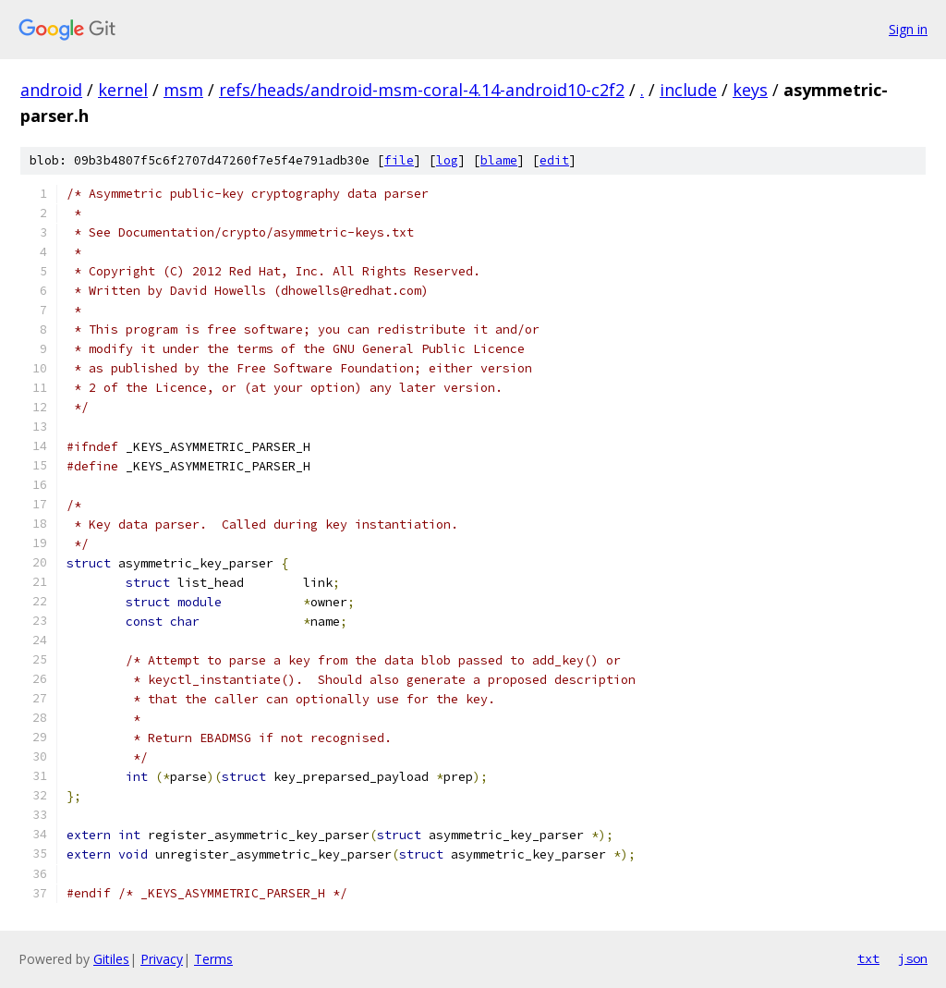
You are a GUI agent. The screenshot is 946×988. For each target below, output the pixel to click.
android (51, 90)
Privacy (161, 959)
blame (498, 160)
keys (750, 90)
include (688, 90)
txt (868, 958)
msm (183, 90)
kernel (123, 90)
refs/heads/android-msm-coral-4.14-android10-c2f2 (422, 90)
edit (554, 160)
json (913, 958)
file (399, 160)
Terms (213, 959)
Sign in (908, 29)
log (447, 160)
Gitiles (111, 959)
